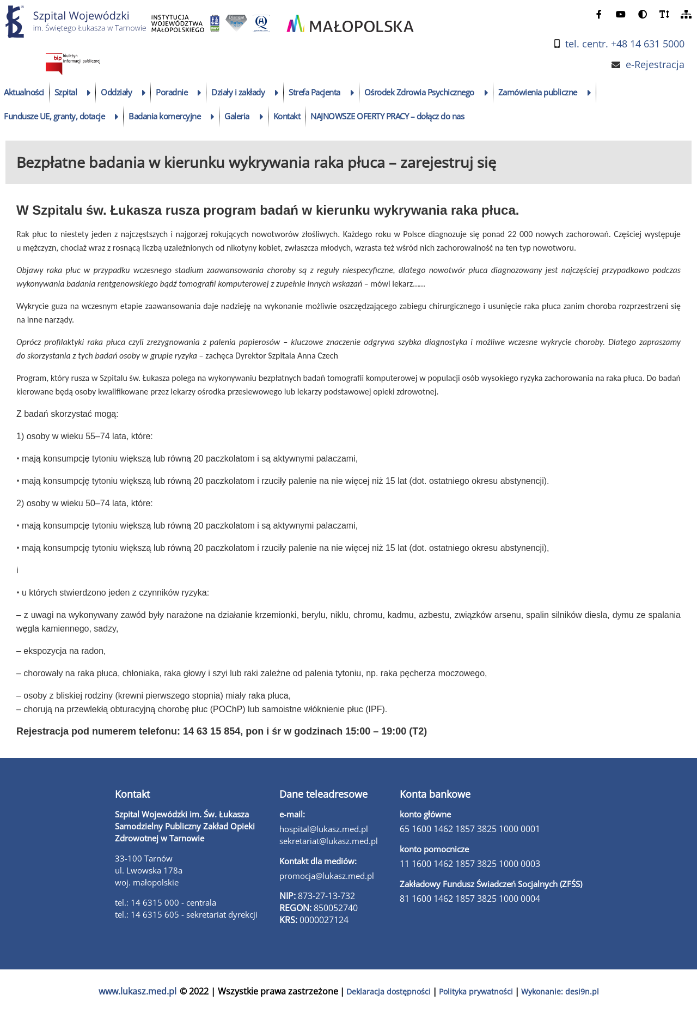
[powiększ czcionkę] (664, 14)
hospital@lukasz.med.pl (323, 828)
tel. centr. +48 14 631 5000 (624, 44)
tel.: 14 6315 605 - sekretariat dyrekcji (186, 914)
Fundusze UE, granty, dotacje (54, 116)
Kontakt (287, 116)
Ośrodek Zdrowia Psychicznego (419, 92)
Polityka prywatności (476, 991)
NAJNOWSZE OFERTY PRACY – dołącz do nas (387, 116)
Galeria (236, 116)
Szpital (65, 92)
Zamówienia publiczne (537, 92)
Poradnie (171, 92)
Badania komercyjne (164, 116)
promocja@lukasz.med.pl (326, 875)
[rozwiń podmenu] (89, 93)
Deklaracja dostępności (388, 991)
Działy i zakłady (238, 92)
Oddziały (116, 92)
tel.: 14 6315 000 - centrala (165, 902)
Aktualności (24, 92)
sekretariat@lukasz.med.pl (328, 840)
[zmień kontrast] (642, 14)
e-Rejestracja (655, 64)
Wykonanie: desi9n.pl (560, 991)
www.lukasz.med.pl (137, 991)
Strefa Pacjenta (314, 92)
